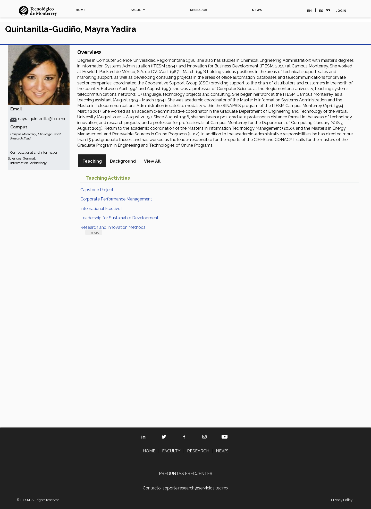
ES (321, 11)
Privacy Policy (341, 500)
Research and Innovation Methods (113, 227)
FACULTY (138, 10)
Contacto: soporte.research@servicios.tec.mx (185, 488)
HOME (81, 10)
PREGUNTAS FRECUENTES (185, 473)
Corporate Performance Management (116, 199)
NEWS (257, 10)
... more (93, 232)
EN (309, 11)
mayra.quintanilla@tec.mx (37, 118)
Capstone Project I (97, 189)
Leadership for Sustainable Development (119, 217)
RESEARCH (198, 10)
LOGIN (340, 11)
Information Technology (28, 163)
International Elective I (101, 208)
